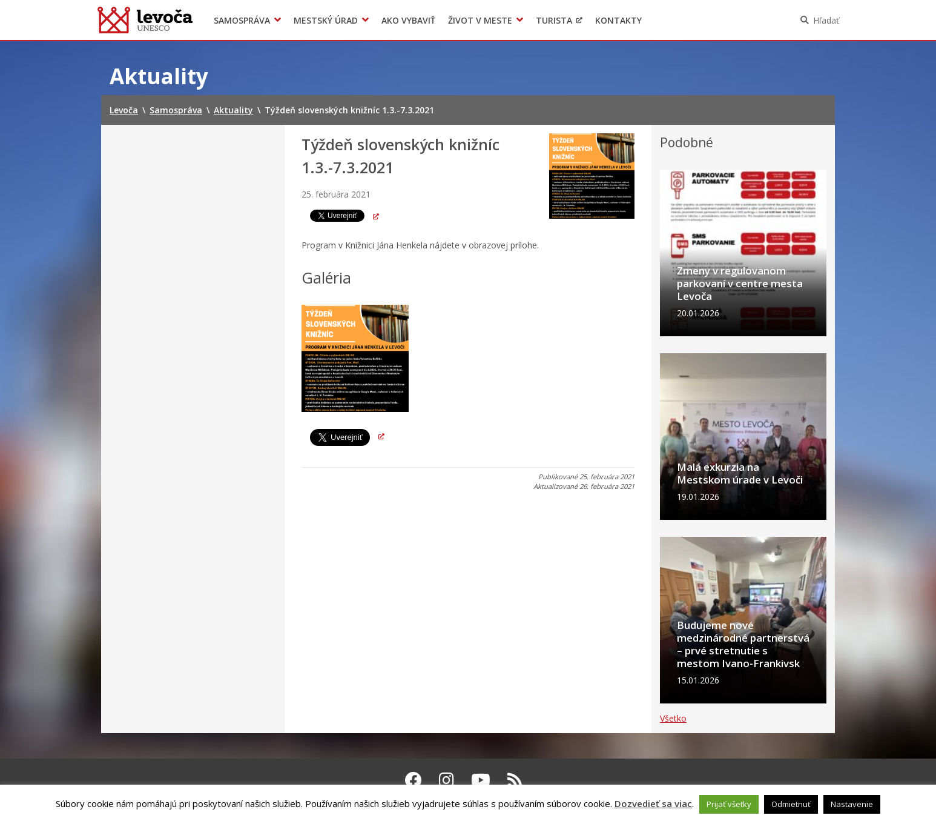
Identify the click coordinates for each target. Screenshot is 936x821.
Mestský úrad (326, 20)
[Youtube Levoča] (480, 779)
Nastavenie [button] (852, 804)
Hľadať (826, 20)
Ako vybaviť (408, 20)
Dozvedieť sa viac (653, 803)
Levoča (145, 20)
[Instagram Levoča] (446, 779)
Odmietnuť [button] (791, 804)
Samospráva (242, 20)
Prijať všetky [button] (729, 804)
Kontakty (618, 20)
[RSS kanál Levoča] (514, 779)
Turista (554, 20)
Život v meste (480, 20)
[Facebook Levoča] (413, 779)
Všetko (673, 718)
